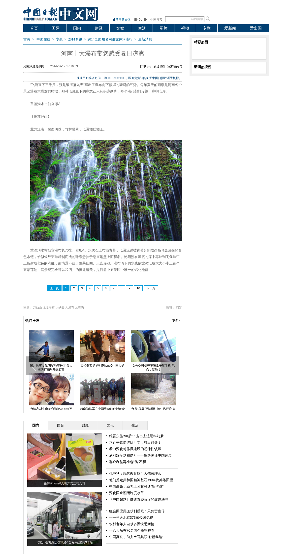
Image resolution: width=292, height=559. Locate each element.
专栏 (207, 28)
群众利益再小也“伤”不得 (127, 462)
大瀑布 (69, 307)
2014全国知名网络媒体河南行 (110, 39)
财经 (99, 28)
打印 (143, 66)
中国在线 (43, 39)
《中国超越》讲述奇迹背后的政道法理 (138, 499)
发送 (157, 66)
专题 (59, 39)
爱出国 (256, 28)
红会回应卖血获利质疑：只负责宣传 (137, 511)
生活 (142, 28)
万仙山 (37, 307)
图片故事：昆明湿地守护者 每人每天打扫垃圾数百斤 (51, 367)
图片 (163, 28)
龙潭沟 (79, 307)
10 (138, 288)
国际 (56, 28)
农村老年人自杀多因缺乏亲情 (131, 524)
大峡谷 (60, 307)
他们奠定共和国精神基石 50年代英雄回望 (141, 480)
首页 (34, 28)
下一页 (150, 288)
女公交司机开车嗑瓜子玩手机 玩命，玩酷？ (153, 367)
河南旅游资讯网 (33, 66)
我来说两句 (174, 66)
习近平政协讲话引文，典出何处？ (135, 442)
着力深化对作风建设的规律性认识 (135, 449)
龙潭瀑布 (49, 307)
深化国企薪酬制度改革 (126, 493)
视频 (185, 28)
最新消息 (145, 39)
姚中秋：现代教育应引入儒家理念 (135, 473)
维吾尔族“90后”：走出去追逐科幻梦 (136, 436)
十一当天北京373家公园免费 (131, 517)
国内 (77, 28)
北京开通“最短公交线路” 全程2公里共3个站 (64, 542)
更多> (176, 320)
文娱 (120, 28)
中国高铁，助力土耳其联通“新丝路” (136, 486)
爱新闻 (230, 28)
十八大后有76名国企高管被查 (132, 530)
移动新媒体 (123, 19)
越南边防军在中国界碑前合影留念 (102, 409)
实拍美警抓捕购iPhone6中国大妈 (102, 365)
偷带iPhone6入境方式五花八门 (64, 483)
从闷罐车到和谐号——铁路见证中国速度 (140, 455)
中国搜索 (156, 19)
